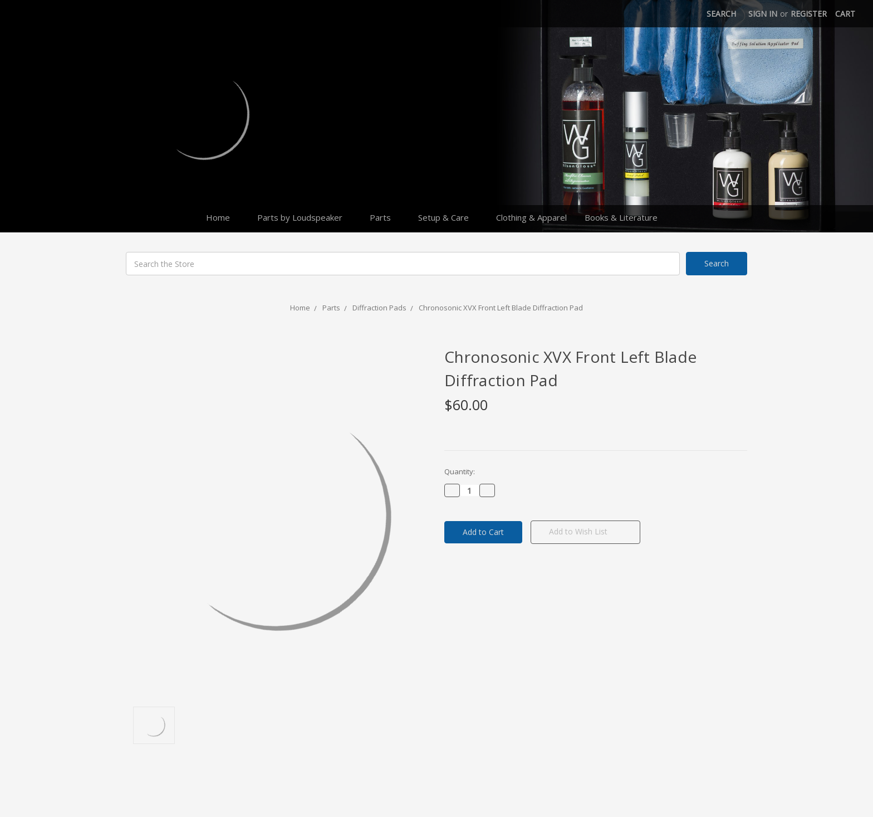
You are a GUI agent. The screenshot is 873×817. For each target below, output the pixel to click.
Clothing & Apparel (531, 217)
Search (721, 13)
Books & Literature (626, 217)
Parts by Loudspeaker (304, 217)
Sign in (762, 13)
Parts (385, 217)
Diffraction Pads (379, 308)
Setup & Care (448, 217)
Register (809, 13)
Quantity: (459, 471)
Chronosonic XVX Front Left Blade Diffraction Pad (501, 308)
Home (222, 217)
